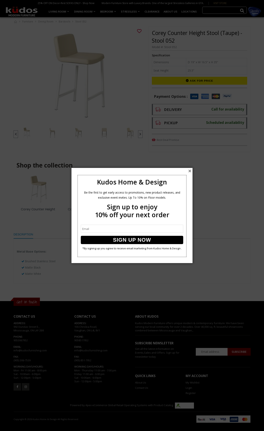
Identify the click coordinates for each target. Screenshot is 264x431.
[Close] (190, 171)
